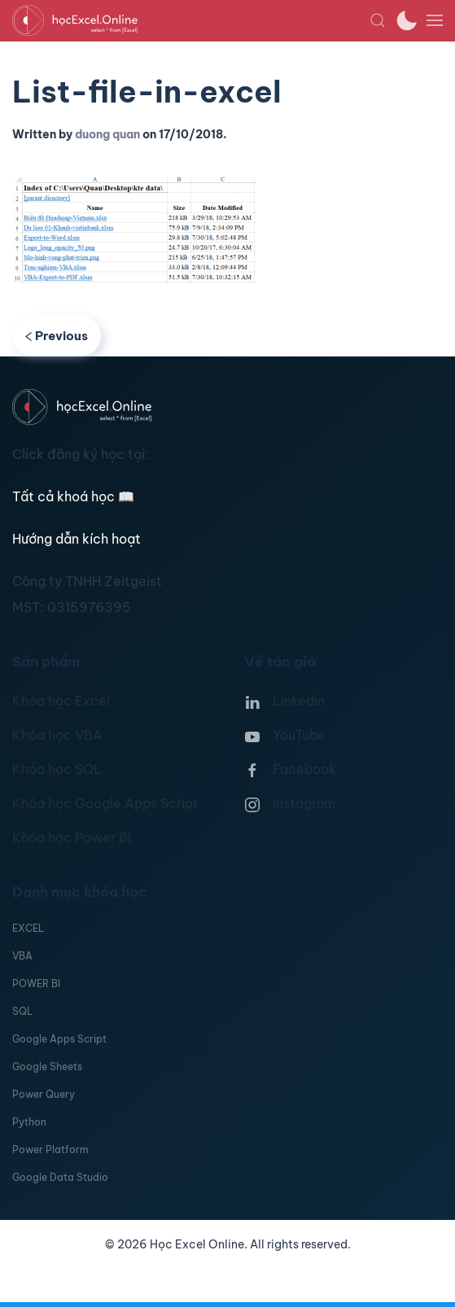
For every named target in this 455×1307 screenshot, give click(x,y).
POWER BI (36, 983)
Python (29, 1122)
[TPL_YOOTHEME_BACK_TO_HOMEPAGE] (191, 20)
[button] (378, 20)
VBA (22, 956)
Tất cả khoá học (73, 496)
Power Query (43, 1094)
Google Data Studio (60, 1177)
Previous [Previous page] (56, 335)
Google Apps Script (59, 1039)
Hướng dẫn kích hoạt (76, 539)
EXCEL (28, 928)
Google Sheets (47, 1066)
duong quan (107, 134)
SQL (22, 1011)
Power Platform (50, 1149)
